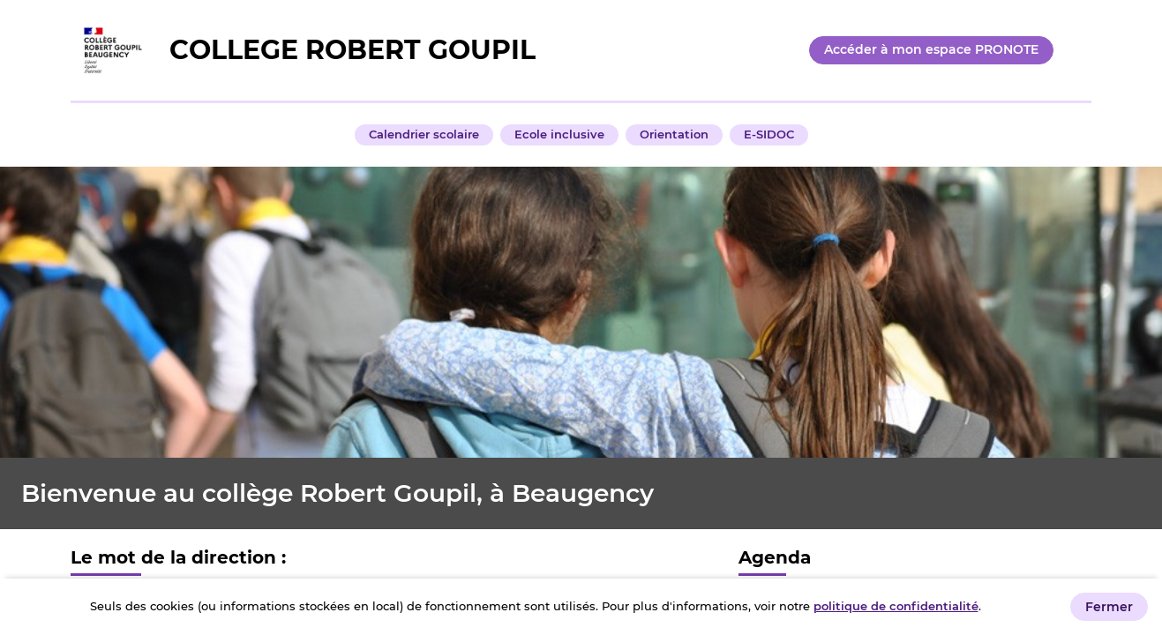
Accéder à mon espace (931, 49)
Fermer (1109, 607)
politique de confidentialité (895, 606)
